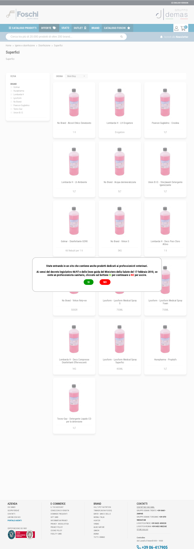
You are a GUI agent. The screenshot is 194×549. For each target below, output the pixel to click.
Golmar (15, 87)
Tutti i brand (99, 537)
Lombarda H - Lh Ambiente (74, 182)
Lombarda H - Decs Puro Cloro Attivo (165, 243)
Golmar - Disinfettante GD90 (74, 241)
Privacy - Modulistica (60, 524)
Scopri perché (13, 510)
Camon (96, 530)
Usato (65, 27)
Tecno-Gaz (16, 109)
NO (105, 282)
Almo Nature (99, 527)
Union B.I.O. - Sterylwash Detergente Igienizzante (165, 183)
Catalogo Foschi (115, 28)
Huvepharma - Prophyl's (165, 359)
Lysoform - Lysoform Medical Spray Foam (165, 302)
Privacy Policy (57, 527)
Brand (95, 28)
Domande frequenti (59, 514)
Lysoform (16, 98)
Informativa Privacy (59, 520)
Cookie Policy (56, 530)
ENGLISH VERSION (179, 3)
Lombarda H (17, 94)
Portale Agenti (15, 520)
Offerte (46, 28)
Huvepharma (17, 91)
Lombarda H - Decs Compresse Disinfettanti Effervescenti (74, 361)
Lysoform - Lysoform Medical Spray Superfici (120, 361)
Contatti (11, 514)
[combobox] (76, 76)
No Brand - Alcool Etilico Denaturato (74, 123)
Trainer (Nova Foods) (103, 510)
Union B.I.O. (16, 112)
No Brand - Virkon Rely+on (74, 300)
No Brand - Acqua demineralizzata (120, 182)
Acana (96, 534)
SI (88, 282)
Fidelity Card (56, 534)
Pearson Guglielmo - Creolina (165, 123)
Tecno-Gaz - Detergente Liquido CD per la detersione (74, 420)
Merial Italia (99, 517)
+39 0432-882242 (159, 526)
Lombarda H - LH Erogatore (120, 123)
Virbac (96, 524)
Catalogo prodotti (24, 28)
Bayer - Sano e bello (102, 514)
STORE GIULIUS (142, 530)
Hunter (97, 520)
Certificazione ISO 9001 (17, 528)
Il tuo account (57, 507)
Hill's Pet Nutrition (102, 507)
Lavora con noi (14, 517)
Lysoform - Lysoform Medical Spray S (120, 302)
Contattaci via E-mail (146, 507)
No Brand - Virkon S (119, 241)
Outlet (78, 28)
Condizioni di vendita (60, 510)
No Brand (15, 102)
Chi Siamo (11, 507)
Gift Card (54, 517)
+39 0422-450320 (158, 523)
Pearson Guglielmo (20, 105)
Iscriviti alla (174, 36)
